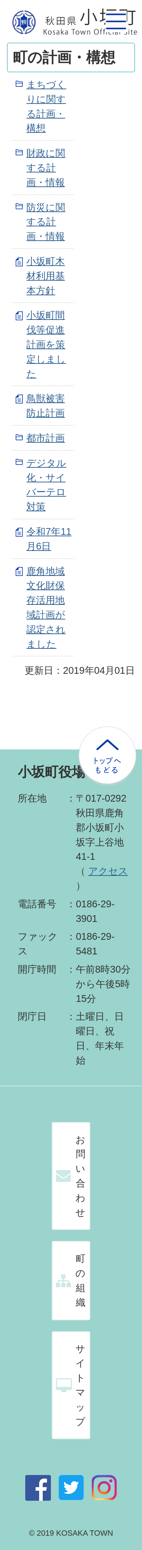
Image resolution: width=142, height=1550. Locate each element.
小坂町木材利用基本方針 (45, 276)
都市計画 (45, 437)
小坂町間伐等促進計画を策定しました (46, 344)
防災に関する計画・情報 (45, 222)
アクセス (108, 871)
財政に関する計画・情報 (45, 167)
